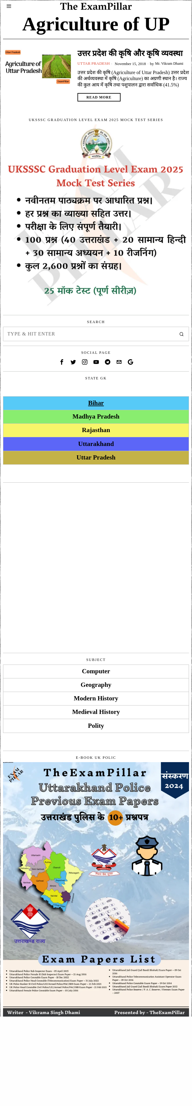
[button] (182, 334)
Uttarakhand (96, 443)
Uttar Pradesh (94, 63)
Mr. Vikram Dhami (172, 63)
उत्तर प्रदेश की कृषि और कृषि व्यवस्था (130, 53)
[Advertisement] (96, 529)
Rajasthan (96, 430)
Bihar (96, 403)
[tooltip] (62, 362)
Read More (99, 97)
